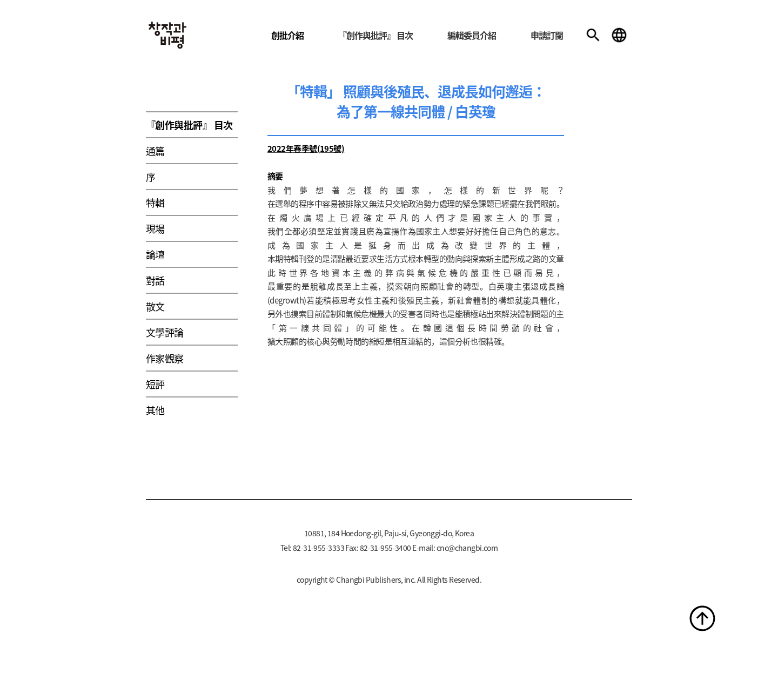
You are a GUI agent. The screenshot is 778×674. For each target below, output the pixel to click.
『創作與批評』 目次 (375, 35)
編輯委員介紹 (471, 35)
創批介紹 (287, 35)
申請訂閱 (547, 35)
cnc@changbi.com (467, 547)
